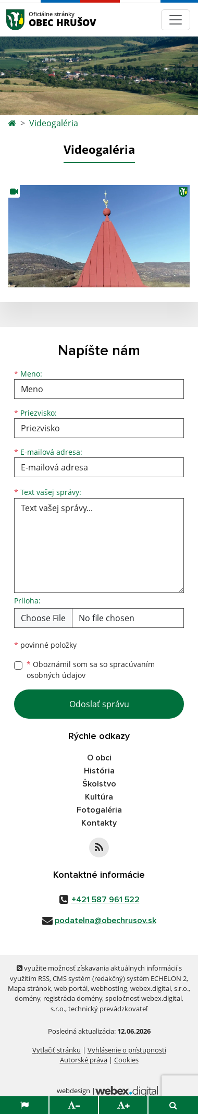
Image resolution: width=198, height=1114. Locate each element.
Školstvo (99, 784)
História (99, 771)
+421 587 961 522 (105, 899)
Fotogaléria (99, 810)
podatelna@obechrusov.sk (105, 920)
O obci (99, 758)
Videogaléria (53, 123)
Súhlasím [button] (99, 1060)
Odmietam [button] (99, 1103)
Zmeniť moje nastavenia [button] (98, 1081)
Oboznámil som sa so (91, 669)
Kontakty (99, 823)
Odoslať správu (99, 704)
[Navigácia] (175, 19)
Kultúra (99, 797)
